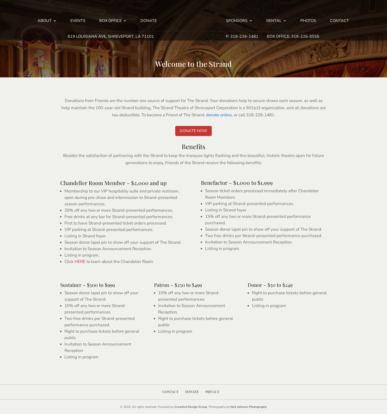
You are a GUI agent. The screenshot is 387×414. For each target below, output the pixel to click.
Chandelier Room (81, 183)
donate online (219, 115)
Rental (274, 21)
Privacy (212, 391)
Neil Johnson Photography (249, 407)
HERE (80, 261)
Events (77, 21)
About (45, 21)
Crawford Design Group (190, 407)
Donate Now (193, 131)
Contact (339, 21)
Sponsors (237, 21)
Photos (308, 21)
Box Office (110, 21)
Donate (148, 21)
